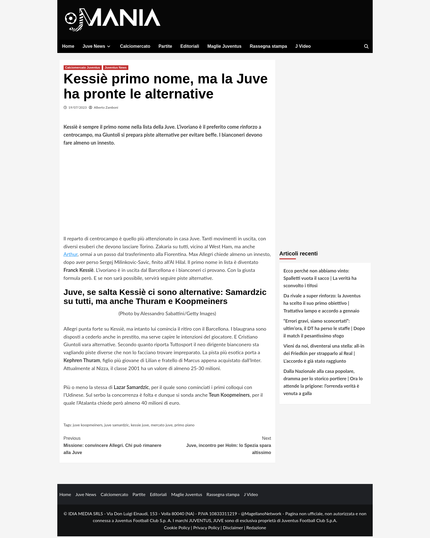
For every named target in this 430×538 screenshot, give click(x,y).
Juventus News (116, 69)
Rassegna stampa (268, 46)
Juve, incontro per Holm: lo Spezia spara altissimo (219, 446)
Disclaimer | (234, 528)
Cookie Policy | (178, 528)
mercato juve (161, 426)
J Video (303, 46)
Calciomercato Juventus (82, 69)
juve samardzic (116, 426)
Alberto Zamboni (106, 109)
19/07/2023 (78, 109)
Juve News (97, 46)
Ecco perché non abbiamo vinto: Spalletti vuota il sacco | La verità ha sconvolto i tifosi (320, 279)
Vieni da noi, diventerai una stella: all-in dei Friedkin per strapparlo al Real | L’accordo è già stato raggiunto (324, 355)
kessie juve (140, 426)
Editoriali (189, 46)
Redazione (256, 528)
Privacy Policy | (208, 528)
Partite (165, 46)
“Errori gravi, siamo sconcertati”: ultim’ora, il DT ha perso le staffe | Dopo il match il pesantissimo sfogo (324, 329)
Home (68, 46)
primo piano (184, 426)
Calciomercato (135, 46)
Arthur (71, 256)
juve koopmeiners (88, 426)
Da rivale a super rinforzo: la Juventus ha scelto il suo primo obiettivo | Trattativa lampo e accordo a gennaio (322, 304)
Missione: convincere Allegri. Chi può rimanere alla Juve (116, 446)
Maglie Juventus (224, 46)
